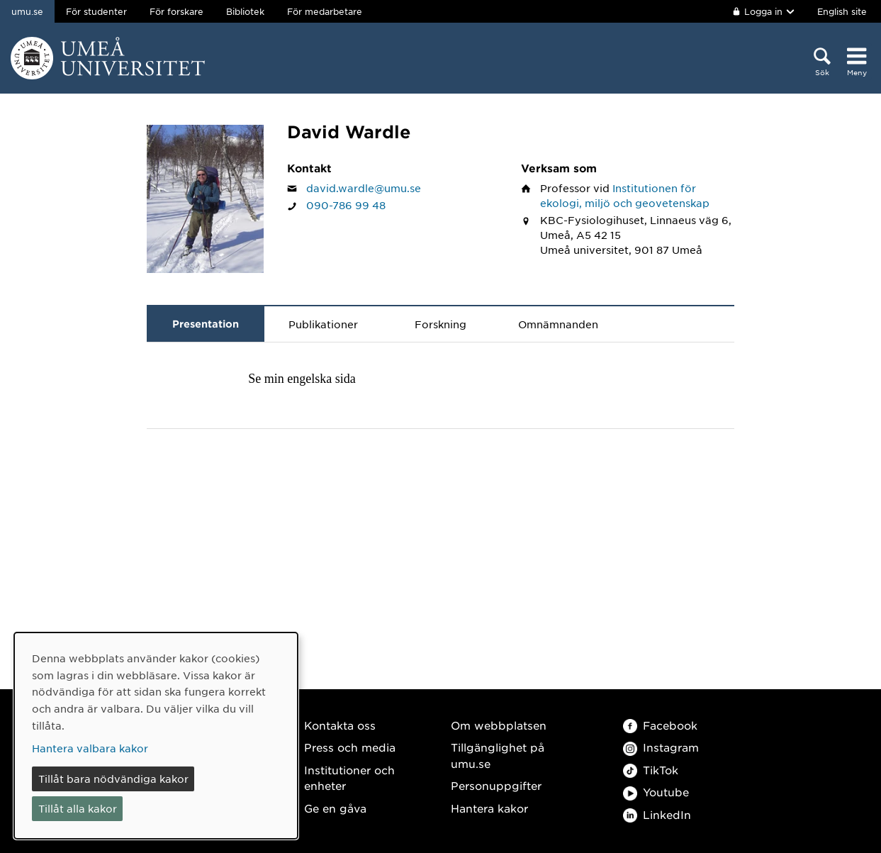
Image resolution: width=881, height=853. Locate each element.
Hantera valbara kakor (90, 748)
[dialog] (156, 735)
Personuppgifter (496, 785)
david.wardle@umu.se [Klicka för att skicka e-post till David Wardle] (363, 188)
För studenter (96, 11)
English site (842, 11)
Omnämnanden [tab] (558, 324)
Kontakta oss (340, 725)
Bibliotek (245, 11)
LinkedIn (657, 814)
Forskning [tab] (440, 324)
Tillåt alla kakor (77, 808)
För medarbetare (324, 11)
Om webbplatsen (498, 725)
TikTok (650, 769)
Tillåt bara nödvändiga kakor (113, 778)
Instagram (661, 747)
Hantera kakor (489, 808)
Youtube (656, 791)
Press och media (349, 747)
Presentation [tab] (205, 324)
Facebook (660, 725)
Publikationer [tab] (323, 324)
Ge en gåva (335, 808)
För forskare (176, 11)
